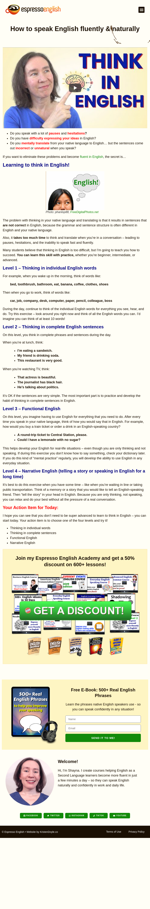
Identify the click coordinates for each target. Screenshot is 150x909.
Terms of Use (113, 831)
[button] (141, 10)
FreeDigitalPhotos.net (84, 212)
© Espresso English (13, 831)
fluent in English (91, 157)
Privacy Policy (137, 831)
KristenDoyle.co (49, 831)
